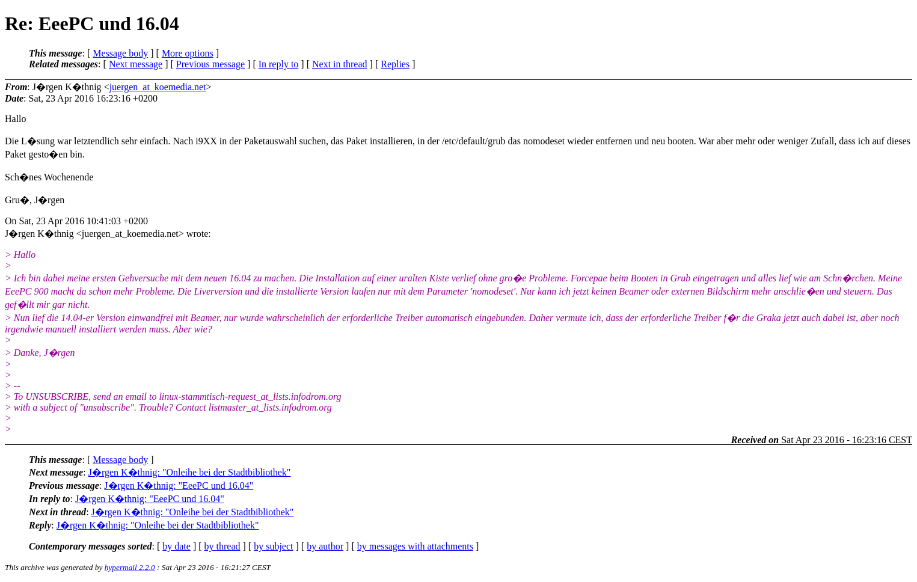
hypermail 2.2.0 (130, 567)
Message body (120, 53)
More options (187, 53)
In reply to (279, 64)
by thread (222, 546)
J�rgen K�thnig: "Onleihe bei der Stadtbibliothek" (189, 472)
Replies (395, 64)
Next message (135, 64)
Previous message (210, 64)
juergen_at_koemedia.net (157, 87)
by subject (273, 546)
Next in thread (339, 64)
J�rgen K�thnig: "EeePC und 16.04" (178, 485)
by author (325, 546)
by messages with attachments (415, 546)
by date (176, 546)
